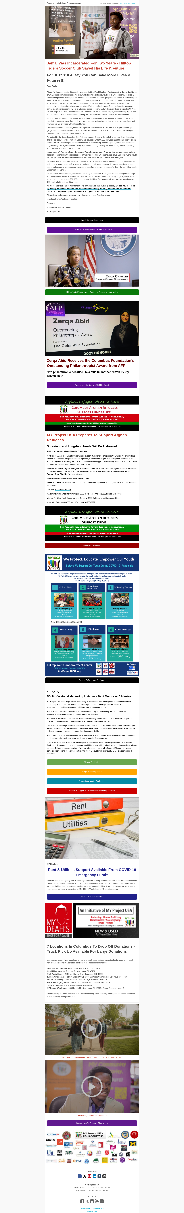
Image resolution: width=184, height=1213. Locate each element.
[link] (63, 490)
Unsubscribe (85, 1208)
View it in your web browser (127, 3)
